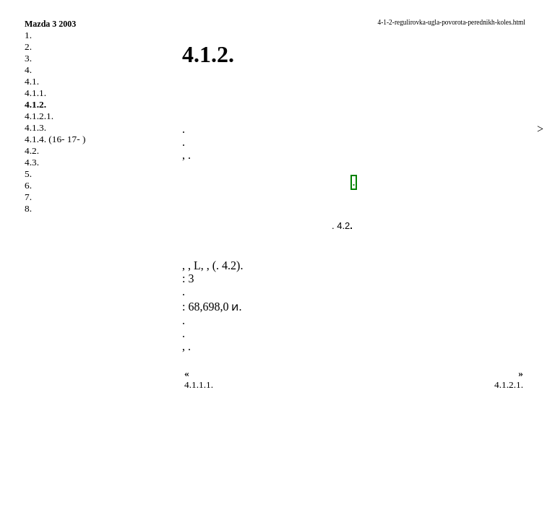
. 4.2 (341, 225)
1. (28, 35)
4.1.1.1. (198, 384)
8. (28, 208)
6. (28, 185)
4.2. (32, 150)
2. (28, 46)
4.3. (32, 162)
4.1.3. (35, 127)
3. (28, 58)
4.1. (32, 81)
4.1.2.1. (39, 115)
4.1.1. (35, 92)
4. (28, 69)
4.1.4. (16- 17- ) (55, 139)
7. (28, 196)
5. (28, 173)
